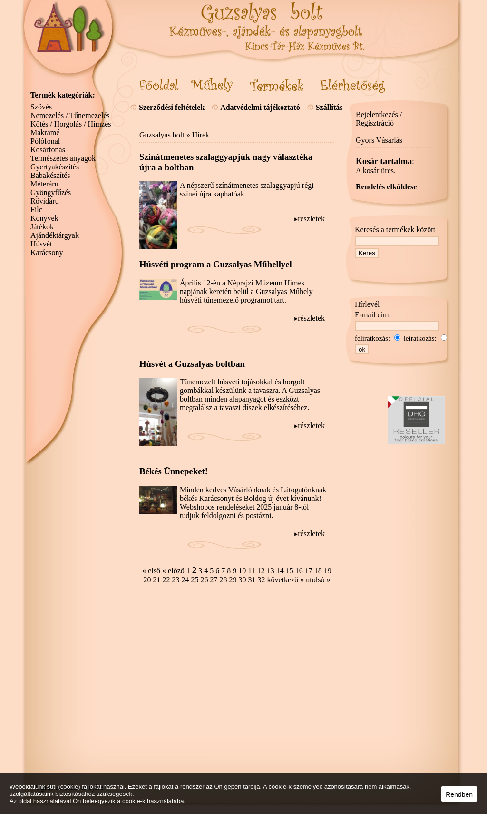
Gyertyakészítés (54, 167)
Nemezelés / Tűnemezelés (70, 115)
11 (251, 571)
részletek (311, 219)
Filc (36, 210)
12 (261, 571)
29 (233, 580)
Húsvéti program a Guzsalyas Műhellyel (215, 264)
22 (166, 580)
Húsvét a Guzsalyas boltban (192, 364)
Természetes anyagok (63, 158)
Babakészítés (50, 175)
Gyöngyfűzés (50, 192)
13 (270, 571)
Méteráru (44, 184)
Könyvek (44, 218)
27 (214, 580)
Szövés (41, 107)
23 (176, 580)
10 (242, 571)
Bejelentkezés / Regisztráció (379, 118)
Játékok (42, 227)
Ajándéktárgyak (54, 235)
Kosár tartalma (384, 161)
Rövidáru (44, 201)
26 (204, 580)
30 (242, 580)
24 (185, 580)
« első (151, 571)
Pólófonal (45, 141)
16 (299, 571)
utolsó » (318, 580)
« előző (173, 571)
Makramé (44, 132)
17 (308, 571)
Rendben (459, 794)
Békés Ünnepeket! (173, 471)
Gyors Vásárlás (379, 140)
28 (223, 580)
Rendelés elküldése (386, 187)
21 (157, 580)
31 (252, 580)
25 (195, 580)
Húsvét (41, 244)
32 (261, 580)
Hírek (200, 135)
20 (147, 580)
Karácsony (46, 252)
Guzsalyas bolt (162, 135)
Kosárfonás (47, 150)
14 (280, 571)
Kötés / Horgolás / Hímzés (70, 124)
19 (327, 571)
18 (318, 571)
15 (289, 571)
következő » (285, 580)
